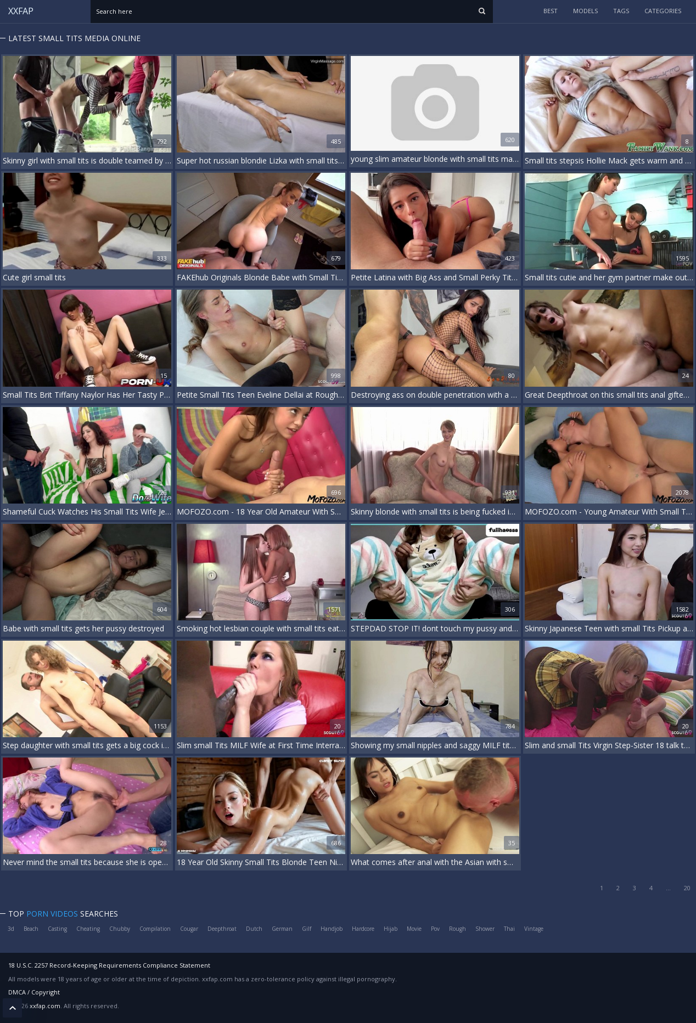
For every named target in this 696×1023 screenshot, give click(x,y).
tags (621, 11)
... (668, 888)
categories (662, 11)
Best (550, 11)
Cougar (189, 928)
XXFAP (20, 11)
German (282, 928)
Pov (435, 928)
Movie (414, 928)
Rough (457, 928)
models (585, 11)
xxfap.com (45, 1006)
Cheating (88, 928)
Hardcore (363, 928)
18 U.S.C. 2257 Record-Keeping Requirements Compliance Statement (109, 965)
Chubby (119, 928)
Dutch (254, 928)
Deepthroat (222, 928)
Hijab (390, 928)
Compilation (155, 928)
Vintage (533, 928)
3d (11, 928)
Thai (509, 928)
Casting (57, 928)
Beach (31, 928)
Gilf (306, 928)
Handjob (332, 928)
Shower (485, 928)
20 (687, 888)
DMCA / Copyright (34, 992)
